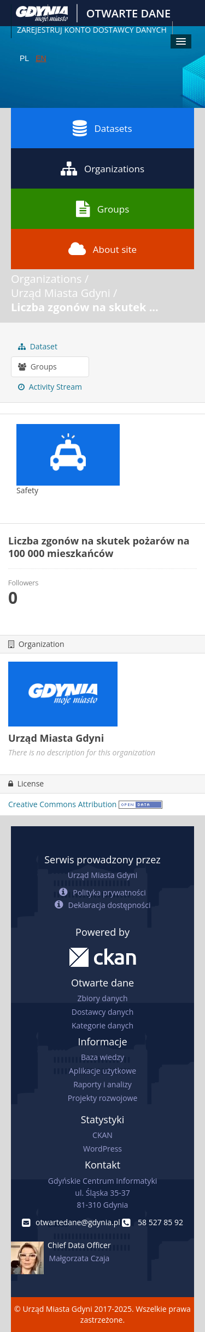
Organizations (102, 168)
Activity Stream (50, 387)
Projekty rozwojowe (103, 1098)
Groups (102, 209)
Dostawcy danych (102, 1012)
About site (102, 249)
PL (24, 58)
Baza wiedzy (102, 1057)
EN (41, 58)
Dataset (37, 346)
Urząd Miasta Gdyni (60, 293)
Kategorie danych (102, 1025)
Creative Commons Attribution (62, 804)
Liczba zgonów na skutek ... (85, 307)
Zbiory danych (102, 998)
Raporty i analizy (102, 1084)
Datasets (102, 128)
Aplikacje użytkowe (102, 1070)
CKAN (102, 1135)
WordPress (102, 1148)
